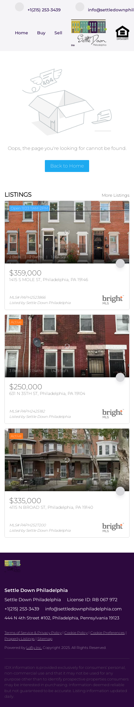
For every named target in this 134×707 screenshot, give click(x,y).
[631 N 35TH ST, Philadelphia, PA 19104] (67, 346)
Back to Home (67, 166)
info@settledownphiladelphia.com (83, 609)
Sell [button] (58, 32)
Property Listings (19, 638)
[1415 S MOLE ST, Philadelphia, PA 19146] (67, 232)
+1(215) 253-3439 (21, 609)
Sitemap (44, 638)
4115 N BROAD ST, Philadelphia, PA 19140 (51, 507)
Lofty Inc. (34, 647)
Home (21, 32)
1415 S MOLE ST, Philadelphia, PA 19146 (48, 279)
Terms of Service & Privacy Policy (33, 632)
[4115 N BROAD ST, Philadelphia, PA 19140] (67, 460)
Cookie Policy (76, 632)
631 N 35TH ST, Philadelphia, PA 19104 (47, 393)
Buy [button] (41, 32)
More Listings (116, 195)
